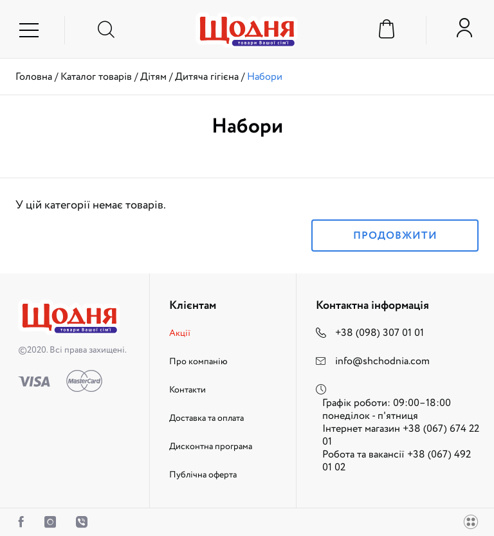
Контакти (187, 390)
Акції (179, 333)
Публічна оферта (203, 474)
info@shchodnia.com (382, 361)
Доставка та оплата (206, 418)
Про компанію (198, 361)
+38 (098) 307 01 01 (379, 333)
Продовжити (395, 235)
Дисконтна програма (210, 446)
